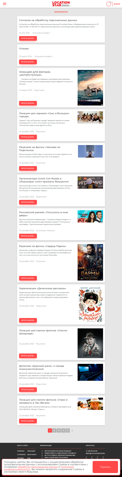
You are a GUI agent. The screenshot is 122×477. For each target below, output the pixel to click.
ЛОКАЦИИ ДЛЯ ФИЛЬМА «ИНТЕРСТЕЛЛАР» (35, 74)
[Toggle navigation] (4, 4)
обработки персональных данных (38, 467)
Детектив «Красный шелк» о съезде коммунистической (41, 367)
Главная (20, 451)
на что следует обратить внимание (60, 455)
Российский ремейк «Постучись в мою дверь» (43, 214)
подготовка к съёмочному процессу (60, 453)
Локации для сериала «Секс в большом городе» (44, 115)
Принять (105, 467)
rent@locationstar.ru (95, 453)
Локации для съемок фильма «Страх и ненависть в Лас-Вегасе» (43, 401)
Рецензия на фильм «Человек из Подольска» (39, 149)
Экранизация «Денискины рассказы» (42, 288)
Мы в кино (31, 454)
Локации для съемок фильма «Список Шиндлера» (43, 332)
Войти (117, 4)
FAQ (28, 458)
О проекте (21, 454)
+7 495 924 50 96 (91, 451)
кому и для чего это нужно (56, 457)
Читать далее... (28, 38)
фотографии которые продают (58, 451)
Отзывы (24, 48)
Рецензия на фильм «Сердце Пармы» (42, 246)
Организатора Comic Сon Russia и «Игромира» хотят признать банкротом (44, 180)
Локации (31, 451)
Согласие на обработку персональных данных (48, 20)
